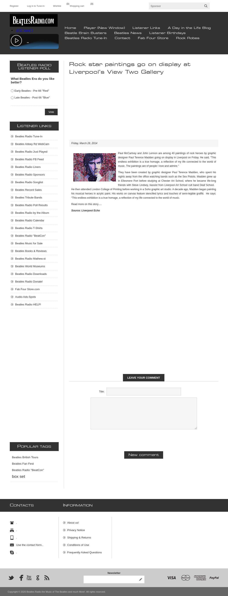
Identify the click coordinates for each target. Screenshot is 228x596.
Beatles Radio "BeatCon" (30, 235)
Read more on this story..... (86, 204)
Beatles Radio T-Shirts (29, 228)
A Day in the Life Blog (189, 28)
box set (18, 476)
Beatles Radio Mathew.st (30, 258)
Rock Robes (188, 38)
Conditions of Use (78, 543)
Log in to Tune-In (36, 6)
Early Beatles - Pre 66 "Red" (31, 90)
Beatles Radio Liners (28, 167)
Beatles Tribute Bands (28, 197)
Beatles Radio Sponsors (30, 174)
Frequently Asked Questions (84, 550)
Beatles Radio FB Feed (29, 159)
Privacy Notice (76, 528)
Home (70, 28)
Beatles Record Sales (28, 189)
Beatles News (128, 33)
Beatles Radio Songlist (29, 182)
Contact (122, 38)
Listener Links (146, 28)
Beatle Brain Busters (86, 33)
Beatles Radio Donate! (29, 281)
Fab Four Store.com (27, 289)
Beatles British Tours (25, 457)
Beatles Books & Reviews (31, 251)
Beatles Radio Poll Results (31, 205)
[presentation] (143, 440)
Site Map (72, 557)
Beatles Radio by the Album (32, 212)
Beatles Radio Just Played (31, 151)
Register (14, 6)
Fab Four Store (153, 38)
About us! (73, 520)
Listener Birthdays (167, 33)
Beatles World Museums (30, 266)
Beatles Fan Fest (23, 463)
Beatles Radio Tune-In (86, 38)
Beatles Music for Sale (29, 243)
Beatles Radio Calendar (29, 220)
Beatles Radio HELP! (28, 304)
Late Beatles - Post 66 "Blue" (32, 97)
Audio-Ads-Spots (25, 296)
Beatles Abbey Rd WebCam (32, 144)
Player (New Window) (104, 28)
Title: (101, 391)
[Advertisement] (143, 110)
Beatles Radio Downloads (31, 274)
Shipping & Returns (79, 535)
